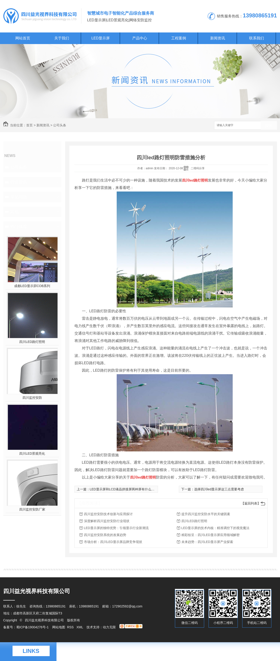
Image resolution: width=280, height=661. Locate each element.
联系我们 (256, 38)
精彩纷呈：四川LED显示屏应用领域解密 (210, 535)
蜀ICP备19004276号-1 (32, 627)
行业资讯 (18, 182)
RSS (71, 627)
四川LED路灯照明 (32, 342)
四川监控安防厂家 (32, 509)
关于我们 (61, 38)
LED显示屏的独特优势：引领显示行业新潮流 (116, 528)
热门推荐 (18, 226)
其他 (14, 211)
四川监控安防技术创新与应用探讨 (108, 514)
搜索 (269, 126)
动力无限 (109, 627)
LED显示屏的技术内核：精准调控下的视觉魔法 (215, 528)
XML (80, 627)
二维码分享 (198, 168)
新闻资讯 (217, 38)
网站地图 (58, 627)
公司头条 (59, 125)
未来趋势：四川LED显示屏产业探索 (207, 542)
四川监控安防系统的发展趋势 (105, 535)
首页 (29, 125)
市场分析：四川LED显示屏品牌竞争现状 (113, 542)
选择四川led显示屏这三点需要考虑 (219, 489)
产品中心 (139, 38)
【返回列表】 (251, 503)
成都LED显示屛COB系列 (32, 286)
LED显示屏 (100, 38)
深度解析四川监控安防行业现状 (106, 521)
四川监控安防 (32, 397)
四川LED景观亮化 (32, 453)
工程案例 (178, 38)
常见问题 (18, 197)
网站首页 (22, 38)
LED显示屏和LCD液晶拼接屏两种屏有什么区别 (124, 489)
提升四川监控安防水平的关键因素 (205, 514)
